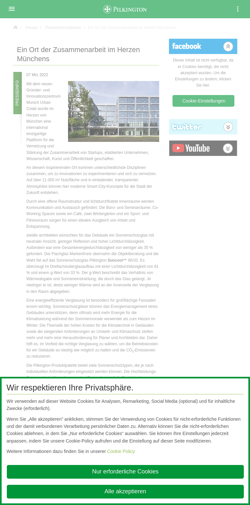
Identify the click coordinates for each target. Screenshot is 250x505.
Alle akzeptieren (125, 491)
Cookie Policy (121, 451)
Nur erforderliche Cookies (125, 471)
